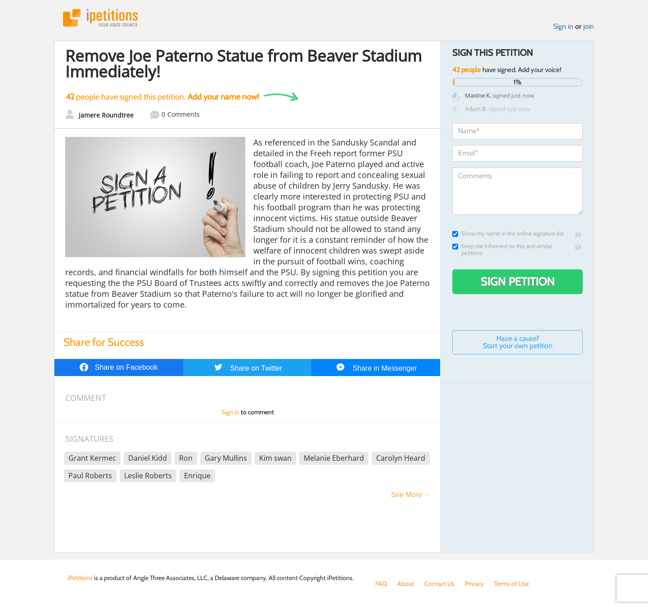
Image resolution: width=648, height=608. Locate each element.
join (588, 26)
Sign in (563, 26)
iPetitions (100, 18)
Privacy (474, 584)
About (405, 584)
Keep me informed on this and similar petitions (502, 249)
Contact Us (439, 584)
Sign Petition (518, 281)
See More (406, 495)
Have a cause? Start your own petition (518, 342)
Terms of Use (511, 584)
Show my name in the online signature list (507, 233)
